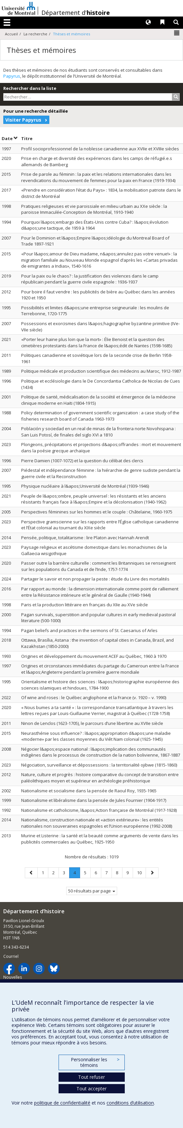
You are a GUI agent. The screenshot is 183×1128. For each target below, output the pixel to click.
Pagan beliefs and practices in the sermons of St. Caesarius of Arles (89, 630)
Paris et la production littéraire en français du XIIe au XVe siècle (84, 605)
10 (141, 872)
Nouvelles (12, 977)
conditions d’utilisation (130, 1103)
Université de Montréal (18, 8)
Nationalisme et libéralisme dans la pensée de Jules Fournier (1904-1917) (93, 800)
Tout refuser (91, 1077)
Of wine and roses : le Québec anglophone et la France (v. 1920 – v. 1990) (93, 697)
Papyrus (11, 76)
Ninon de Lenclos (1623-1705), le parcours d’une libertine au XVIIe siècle (92, 723)
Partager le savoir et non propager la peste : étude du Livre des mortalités (95, 579)
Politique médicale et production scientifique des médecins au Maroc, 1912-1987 (101, 371)
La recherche (35, 33)
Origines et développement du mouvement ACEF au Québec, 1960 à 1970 (93, 656)
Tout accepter (91, 1088)
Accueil (11, 33)
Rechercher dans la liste (29, 88)
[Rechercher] (176, 97)
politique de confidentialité (62, 1103)
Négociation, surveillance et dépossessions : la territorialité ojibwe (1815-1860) (99, 765)
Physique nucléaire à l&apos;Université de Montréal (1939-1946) (85, 486)
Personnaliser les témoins (95, 1062)
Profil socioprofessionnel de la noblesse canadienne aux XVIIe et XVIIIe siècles (100, 149)
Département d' (75, 13)
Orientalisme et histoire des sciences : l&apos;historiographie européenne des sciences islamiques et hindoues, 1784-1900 (100, 685)
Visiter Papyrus (23, 120)
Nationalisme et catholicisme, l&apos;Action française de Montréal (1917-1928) (99, 810)
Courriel (11, 956)
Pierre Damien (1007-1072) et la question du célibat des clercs (82, 461)
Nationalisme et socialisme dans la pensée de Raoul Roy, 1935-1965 (89, 791)
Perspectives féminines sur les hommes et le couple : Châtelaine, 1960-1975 (96, 512)
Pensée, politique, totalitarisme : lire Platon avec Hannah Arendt (85, 538)
